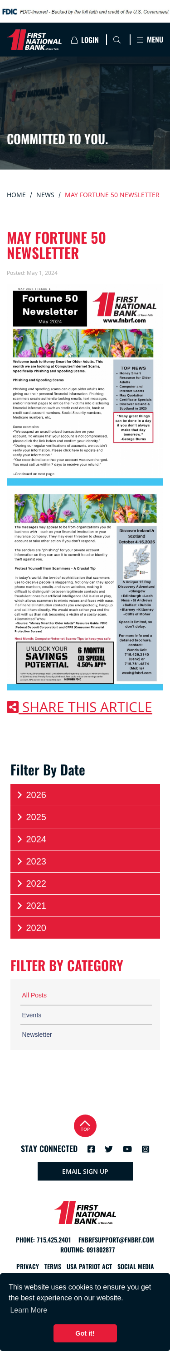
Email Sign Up (85, 1171)
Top (85, 1124)
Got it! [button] (84, 1333)
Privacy (27, 1266)
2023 (31, 861)
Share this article (79, 707)
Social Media (135, 1266)
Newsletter (37, 1034)
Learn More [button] (28, 1310)
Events (32, 1015)
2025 (31, 817)
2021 (31, 906)
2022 (31, 883)
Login (85, 40)
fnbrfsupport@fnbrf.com (116, 1240)
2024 (31, 839)
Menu (150, 39)
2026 (31, 795)
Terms (52, 1266)
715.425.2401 (54, 1240)
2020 (31, 928)
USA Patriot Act (89, 1266)
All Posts (34, 995)
